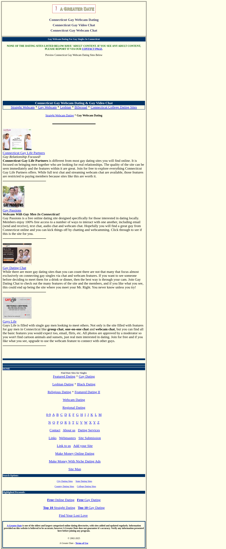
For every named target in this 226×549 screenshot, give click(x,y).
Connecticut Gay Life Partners (24, 151)
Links (52, 438)
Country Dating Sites (64, 486)
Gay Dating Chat (17, 266)
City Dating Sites (65, 481)
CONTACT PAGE (92, 49)
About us (69, 430)
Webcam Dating (74, 400)
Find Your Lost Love (73, 515)
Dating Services (89, 430)
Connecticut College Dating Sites (114, 107)
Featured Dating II (87, 392)
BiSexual (81, 107)
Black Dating (86, 384)
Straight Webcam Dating (59, 115)
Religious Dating (59, 392)
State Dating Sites (84, 481)
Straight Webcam (23, 107)
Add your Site (83, 446)
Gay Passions (13, 208)
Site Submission (89, 438)
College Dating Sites (86, 486)
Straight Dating (59, 508)
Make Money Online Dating (74, 453)
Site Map (74, 469)
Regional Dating (74, 407)
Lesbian (65, 107)
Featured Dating (64, 376)
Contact (55, 430)
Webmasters (67, 438)
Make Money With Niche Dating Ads (75, 461)
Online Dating (60, 500)
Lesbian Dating (63, 384)
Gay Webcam (47, 107)
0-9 (48, 414)
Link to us (64, 446)
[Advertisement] (73, 79)
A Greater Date (14, 525)
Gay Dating (87, 376)
